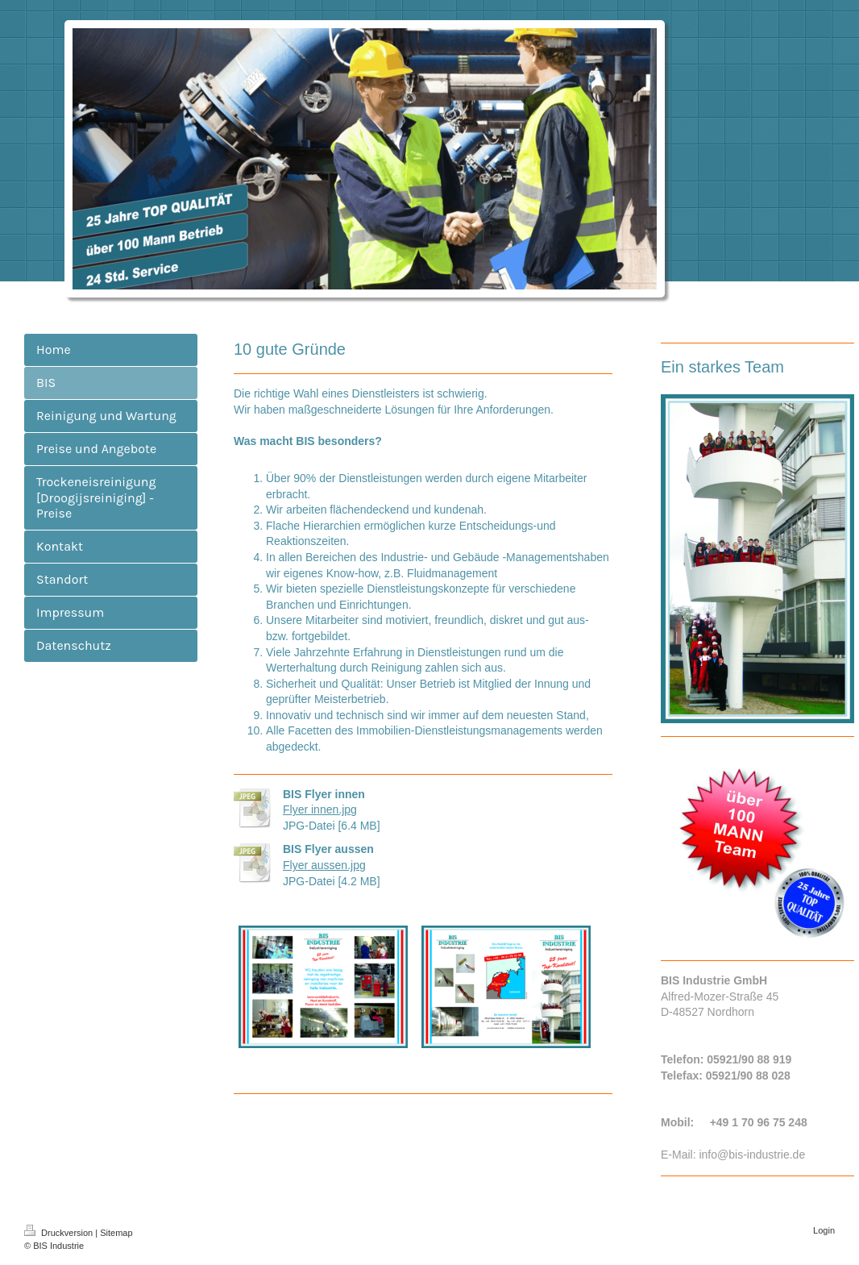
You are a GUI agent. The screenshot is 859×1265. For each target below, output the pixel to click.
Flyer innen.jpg (320, 809)
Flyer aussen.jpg (324, 865)
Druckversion (59, 1233)
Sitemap (116, 1233)
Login (824, 1230)
